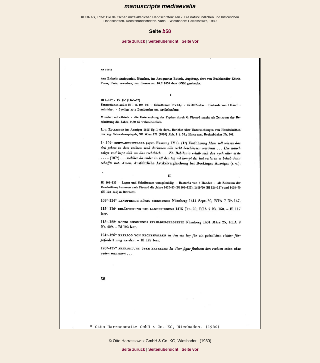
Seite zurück (133, 41)
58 (166, 31)
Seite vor (190, 41)
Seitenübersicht (163, 41)
